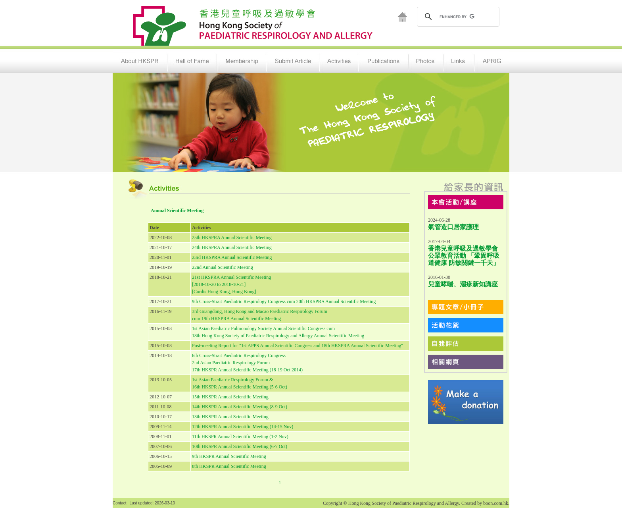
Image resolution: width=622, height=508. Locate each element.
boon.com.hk (495, 503)
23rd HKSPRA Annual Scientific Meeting (232, 257)
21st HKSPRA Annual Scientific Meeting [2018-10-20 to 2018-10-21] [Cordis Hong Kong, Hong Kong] (231, 284)
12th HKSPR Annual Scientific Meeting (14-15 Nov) (242, 426)
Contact (119, 503)
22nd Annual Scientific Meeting (222, 267)
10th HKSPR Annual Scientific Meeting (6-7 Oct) (239, 446)
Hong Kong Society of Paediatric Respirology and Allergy (403, 503)
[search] (457, 16)
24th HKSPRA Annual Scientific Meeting (232, 247)
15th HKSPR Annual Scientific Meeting (230, 397)
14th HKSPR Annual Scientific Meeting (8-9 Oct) (239, 406)
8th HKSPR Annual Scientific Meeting (229, 466)
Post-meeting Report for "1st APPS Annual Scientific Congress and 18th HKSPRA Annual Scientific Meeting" (297, 345)
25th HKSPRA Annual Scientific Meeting (232, 237)
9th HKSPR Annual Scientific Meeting (229, 456)
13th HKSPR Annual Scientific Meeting (230, 416)
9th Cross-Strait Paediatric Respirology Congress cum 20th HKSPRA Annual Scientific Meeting (284, 301)
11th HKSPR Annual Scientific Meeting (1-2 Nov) (240, 436)
